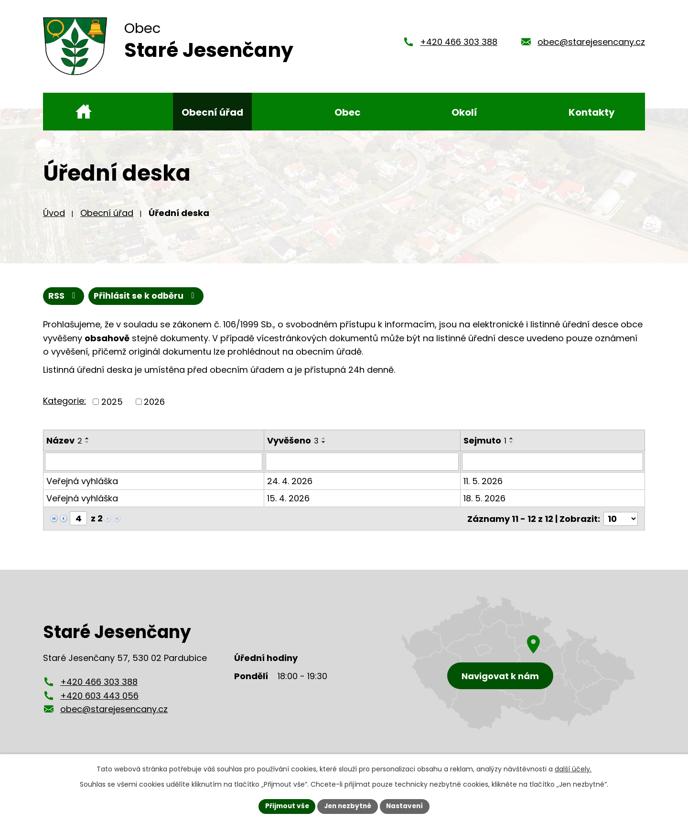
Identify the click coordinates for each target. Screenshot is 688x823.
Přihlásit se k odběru (147, 301)
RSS (64, 301)
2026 (154, 406)
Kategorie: (64, 406)
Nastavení (407, 806)
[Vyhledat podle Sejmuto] (552, 467)
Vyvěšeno (293, 445)
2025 (112, 406)
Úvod (54, 218)
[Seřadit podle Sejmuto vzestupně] (511, 443)
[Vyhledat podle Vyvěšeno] (362, 467)
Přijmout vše (284, 806)
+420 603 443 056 (99, 700)
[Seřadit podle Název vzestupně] (87, 443)
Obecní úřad (106, 218)
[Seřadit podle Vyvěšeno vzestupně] (324, 443)
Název (64, 445)
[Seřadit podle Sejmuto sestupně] (511, 447)
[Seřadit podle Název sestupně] (87, 447)
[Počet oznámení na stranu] (620, 524)
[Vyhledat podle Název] (153, 467)
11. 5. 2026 (483, 486)
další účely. (573, 768)
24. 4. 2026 (289, 486)
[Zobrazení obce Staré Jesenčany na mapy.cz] (518, 667)
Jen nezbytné (347, 806)
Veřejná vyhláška (82, 486)
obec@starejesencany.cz (591, 44)
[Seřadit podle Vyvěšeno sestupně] (324, 447)
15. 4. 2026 (288, 503)
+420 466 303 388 (458, 44)
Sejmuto (484, 445)
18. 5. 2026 (484, 503)
